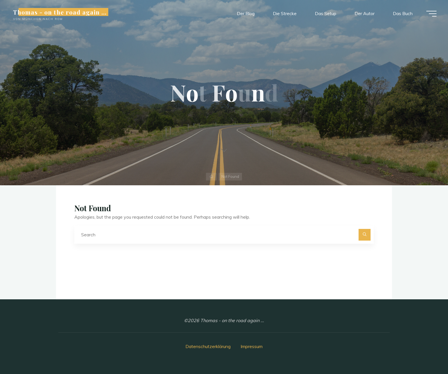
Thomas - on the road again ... (60, 12)
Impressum (252, 346)
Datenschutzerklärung (208, 346)
